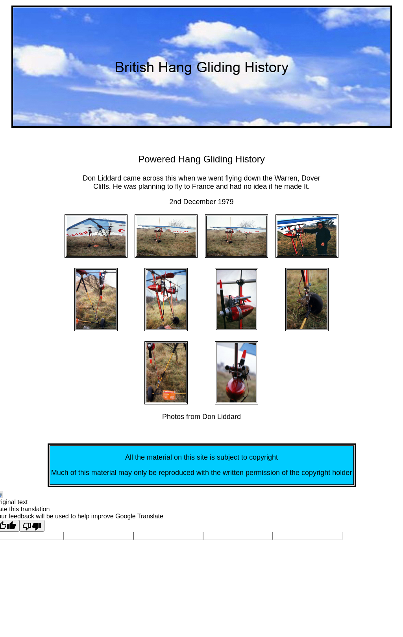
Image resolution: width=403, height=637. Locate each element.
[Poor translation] (31, 526)
